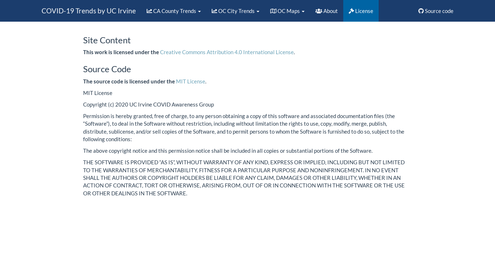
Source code (435, 11)
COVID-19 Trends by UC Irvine (89, 10)
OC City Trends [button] (235, 11)
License (361, 11)
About (326, 11)
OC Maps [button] (287, 11)
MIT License (190, 81)
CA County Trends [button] (174, 11)
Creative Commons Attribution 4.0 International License (227, 52)
